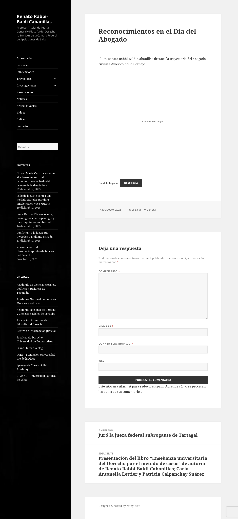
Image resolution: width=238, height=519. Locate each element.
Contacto (22, 126)
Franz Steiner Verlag (30, 348)
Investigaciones (26, 85)
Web (102, 361)
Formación (23, 65)
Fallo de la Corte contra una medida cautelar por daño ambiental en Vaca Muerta (34, 199)
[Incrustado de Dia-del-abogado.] (153, 121)
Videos (21, 112)
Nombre (106, 326)
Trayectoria (24, 79)
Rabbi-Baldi (134, 209)
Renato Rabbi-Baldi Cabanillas (34, 19)
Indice (21, 119)
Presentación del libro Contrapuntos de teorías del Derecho (35, 251)
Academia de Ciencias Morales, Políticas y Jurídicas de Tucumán (36, 288)
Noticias (22, 99)
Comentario (109, 271)
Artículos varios (27, 106)
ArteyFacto (133, 506)
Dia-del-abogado (108, 183)
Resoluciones (25, 92)
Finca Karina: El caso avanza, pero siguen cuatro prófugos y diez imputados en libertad (36, 218)
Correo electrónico (116, 343)
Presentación (25, 58)
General (151, 209)
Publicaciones (25, 72)
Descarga (131, 183)
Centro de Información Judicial (36, 331)
